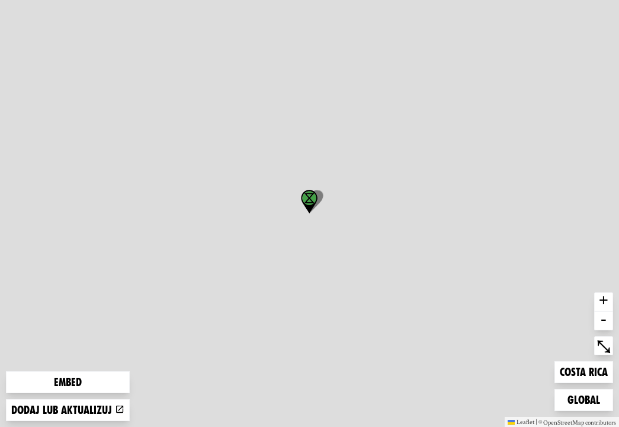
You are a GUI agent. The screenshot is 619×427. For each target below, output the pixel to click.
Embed (68, 382)
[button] (309, 202)
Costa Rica (583, 371)
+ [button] (603, 301)
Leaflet (521, 422)
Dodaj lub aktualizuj (67, 410)
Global (586, 398)
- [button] (603, 320)
